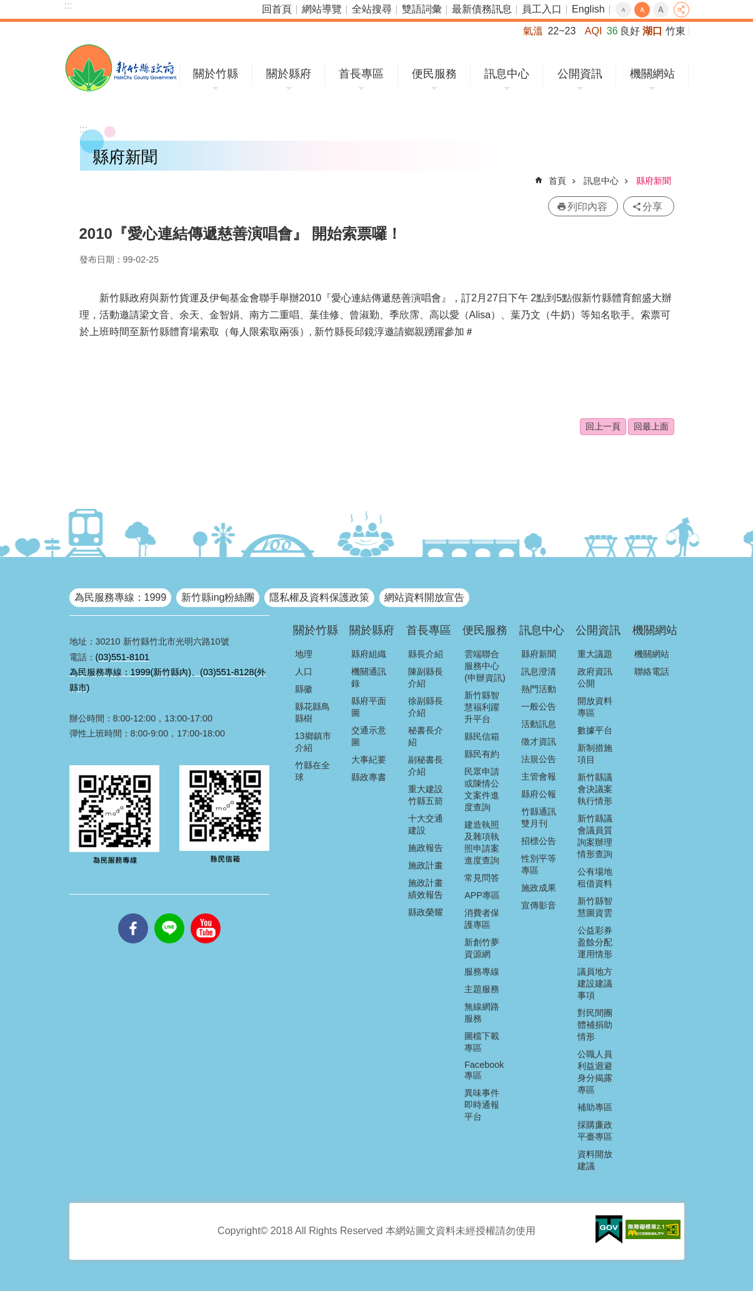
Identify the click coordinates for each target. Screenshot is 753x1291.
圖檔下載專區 (481, 1042)
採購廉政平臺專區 (594, 1131)
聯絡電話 (651, 671)
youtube (205, 913)
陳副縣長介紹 (425, 677)
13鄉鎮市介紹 (313, 742)
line (169, 913)
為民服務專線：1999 (120, 597)
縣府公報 (538, 794)
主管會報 (538, 776)
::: (68, 5)
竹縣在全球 (312, 771)
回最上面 (651, 426)
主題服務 (481, 989)
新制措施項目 (594, 754)
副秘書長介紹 (425, 765)
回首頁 (277, 9)
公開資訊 (579, 74)
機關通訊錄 (368, 677)
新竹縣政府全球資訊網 (120, 67)
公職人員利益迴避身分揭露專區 (594, 1072)
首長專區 (361, 74)
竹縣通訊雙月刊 (538, 817)
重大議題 (594, 654)
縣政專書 (368, 777)
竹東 (676, 31)
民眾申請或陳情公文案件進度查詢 (481, 789)
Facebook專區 (484, 1070)
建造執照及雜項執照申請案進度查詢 (481, 842)
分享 (681, 10)
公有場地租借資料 (594, 877)
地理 (303, 654)
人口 (303, 671)
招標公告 (538, 841)
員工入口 (542, 9)
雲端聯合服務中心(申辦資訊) (485, 666)
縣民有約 (481, 754)
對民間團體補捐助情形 (594, 1025)
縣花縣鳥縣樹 (312, 712)
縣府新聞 (653, 181)
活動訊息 (538, 724)
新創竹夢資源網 (481, 948)
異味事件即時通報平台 (481, 1105)
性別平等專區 (538, 864)
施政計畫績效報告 (425, 889)
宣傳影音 (538, 905)
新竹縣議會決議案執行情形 (594, 789)
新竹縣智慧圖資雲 (594, 907)
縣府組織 (368, 654)
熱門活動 (538, 689)
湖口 (652, 31)
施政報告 (425, 848)
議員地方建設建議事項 (594, 983)
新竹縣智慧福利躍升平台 (481, 707)
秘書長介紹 (425, 736)
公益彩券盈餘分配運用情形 (594, 942)
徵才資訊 (538, 741)
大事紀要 (368, 760)
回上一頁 (603, 426)
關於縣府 (288, 74)
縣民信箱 (481, 736)
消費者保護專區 (481, 919)
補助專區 (594, 1107)
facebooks (133, 913)
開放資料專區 (594, 707)
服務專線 (481, 972)
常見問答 (481, 878)
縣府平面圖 (368, 707)
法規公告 (538, 759)
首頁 (557, 181)
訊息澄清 (538, 671)
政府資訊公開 (594, 677)
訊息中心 (506, 74)
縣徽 (303, 689)
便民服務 (434, 74)
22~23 (561, 31)
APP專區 (482, 895)
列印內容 (587, 206)
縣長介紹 (425, 654)
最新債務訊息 (482, 9)
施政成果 (538, 888)
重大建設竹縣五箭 (425, 795)
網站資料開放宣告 (424, 597)
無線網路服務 (481, 1012)
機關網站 (652, 74)
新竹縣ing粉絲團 (217, 597)
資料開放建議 (594, 1160)
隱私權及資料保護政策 (319, 597)
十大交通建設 (425, 824)
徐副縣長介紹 (425, 707)
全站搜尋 (372, 9)
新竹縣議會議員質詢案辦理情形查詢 (594, 836)
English (588, 9)
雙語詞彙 (422, 9)
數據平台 (594, 730)
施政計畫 (425, 865)
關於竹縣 (215, 74)
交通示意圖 (368, 736)
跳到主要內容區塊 (6, 6)
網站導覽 (322, 9)
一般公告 (538, 706)
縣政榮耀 (425, 912)
